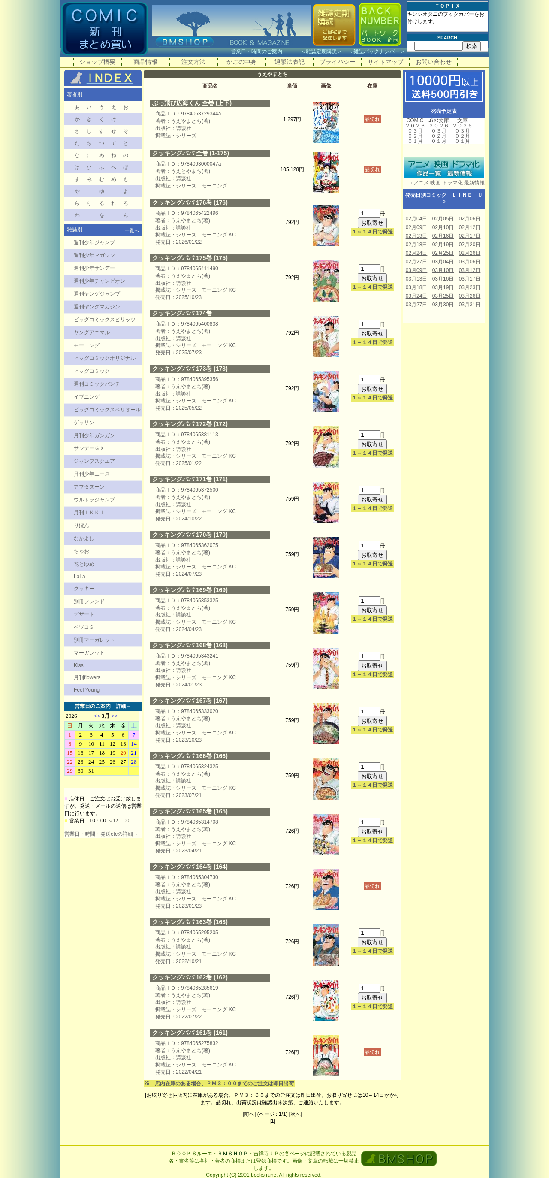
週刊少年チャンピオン (99, 281)
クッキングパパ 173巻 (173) (190, 368)
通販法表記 (289, 61)
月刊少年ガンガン (94, 435)
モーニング (87, 345)
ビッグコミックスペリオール (107, 410)
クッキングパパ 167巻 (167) (190, 700)
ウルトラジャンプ (94, 500)
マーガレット (89, 653)
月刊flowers (87, 677)
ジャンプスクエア (94, 461)
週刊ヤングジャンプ (97, 294)
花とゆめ (84, 564)
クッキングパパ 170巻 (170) (190, 534)
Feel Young (87, 690)
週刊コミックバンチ (97, 384)
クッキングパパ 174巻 (182, 313)
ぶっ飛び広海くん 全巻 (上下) (192, 103)
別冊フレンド (89, 601)
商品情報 (145, 61)
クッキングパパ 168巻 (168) (190, 645)
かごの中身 (241, 61)
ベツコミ (84, 627)
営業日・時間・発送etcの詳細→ (101, 834)
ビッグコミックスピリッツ (105, 320)
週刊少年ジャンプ (94, 242)
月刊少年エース (92, 474)
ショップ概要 (97, 61)
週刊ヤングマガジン (97, 307)
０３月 (415, 131)
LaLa (79, 577)
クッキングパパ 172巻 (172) (190, 423)
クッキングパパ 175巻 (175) (190, 257)
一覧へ (132, 230)
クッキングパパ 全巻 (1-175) (190, 153)
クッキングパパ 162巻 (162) (190, 977)
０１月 (415, 141)
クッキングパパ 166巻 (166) (190, 755)
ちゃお (81, 551)
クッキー (84, 589)
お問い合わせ (434, 61)
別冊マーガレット (94, 640)
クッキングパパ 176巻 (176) (190, 202)
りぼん (81, 526)
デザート (84, 614)
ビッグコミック (92, 371)
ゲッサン (84, 423)
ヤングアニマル (92, 332)
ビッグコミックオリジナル (105, 358)
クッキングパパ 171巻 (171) (190, 479)
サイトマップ (386, 61)
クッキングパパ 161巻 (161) (190, 1032)
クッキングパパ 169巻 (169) (190, 589)
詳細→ (123, 706)
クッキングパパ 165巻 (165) (190, 811)
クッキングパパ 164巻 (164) (190, 866)
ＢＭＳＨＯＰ (232, 1154)
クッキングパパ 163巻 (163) (190, 921)
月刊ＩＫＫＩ (89, 513)
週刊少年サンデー (94, 268)
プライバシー (338, 61)
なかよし (84, 538)
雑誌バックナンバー (376, 51)
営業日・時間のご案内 (265, 51)
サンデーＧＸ (89, 448)
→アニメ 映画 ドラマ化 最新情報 (444, 183)
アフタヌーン (89, 487)
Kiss (79, 665)
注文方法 (193, 61)
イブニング (87, 397)
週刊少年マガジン (94, 255)
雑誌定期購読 (321, 51)
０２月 (415, 136)
